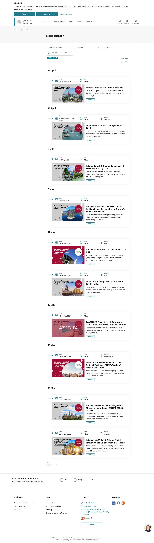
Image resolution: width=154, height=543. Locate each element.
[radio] (64, 479)
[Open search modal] (120, 22)
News (18, 40)
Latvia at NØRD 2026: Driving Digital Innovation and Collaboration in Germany (105, 441)
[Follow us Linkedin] (114, 503)
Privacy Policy (51, 503)
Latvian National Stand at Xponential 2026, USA (106, 250)
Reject (24, 14)
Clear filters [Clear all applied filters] (124, 58)
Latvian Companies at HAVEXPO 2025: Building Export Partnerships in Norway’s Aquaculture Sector (105, 209)
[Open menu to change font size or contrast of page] (135, 22)
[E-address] (85, 518)
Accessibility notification (54, 506)
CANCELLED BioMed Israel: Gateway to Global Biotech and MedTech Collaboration (106, 323)
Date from (55, 52)
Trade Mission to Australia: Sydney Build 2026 (105, 126)
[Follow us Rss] (123, 503)
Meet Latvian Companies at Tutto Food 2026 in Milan (104, 282)
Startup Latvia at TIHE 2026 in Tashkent (104, 87)
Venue (107, 47)
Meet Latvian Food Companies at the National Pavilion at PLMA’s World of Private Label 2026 (103, 365)
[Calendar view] (122, 61)
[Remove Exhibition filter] (56, 57)
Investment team (20, 506)
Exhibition (90, 99)
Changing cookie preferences (56, 513)
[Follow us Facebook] (118, 503)
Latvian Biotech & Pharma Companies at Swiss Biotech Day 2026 (105, 167)
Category (80, 47)
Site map (49, 510)
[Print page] (135, 35)
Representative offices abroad (25, 503)
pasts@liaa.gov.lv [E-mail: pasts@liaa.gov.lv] (90, 506)
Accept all (47, 14)
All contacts (92, 525)
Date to (65, 52)
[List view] (126, 61)
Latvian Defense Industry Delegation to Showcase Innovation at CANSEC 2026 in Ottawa (105, 408)
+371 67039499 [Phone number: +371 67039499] (89, 503)
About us (17, 510)
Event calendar (21, 36)
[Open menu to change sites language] (127, 22)
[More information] (91, 518)
